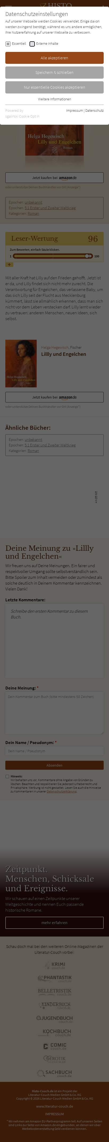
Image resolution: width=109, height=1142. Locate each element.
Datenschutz (94, 110)
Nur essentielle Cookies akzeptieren (54, 87)
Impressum (74, 110)
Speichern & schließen (54, 72)
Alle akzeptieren (54, 57)
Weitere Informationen (54, 99)
